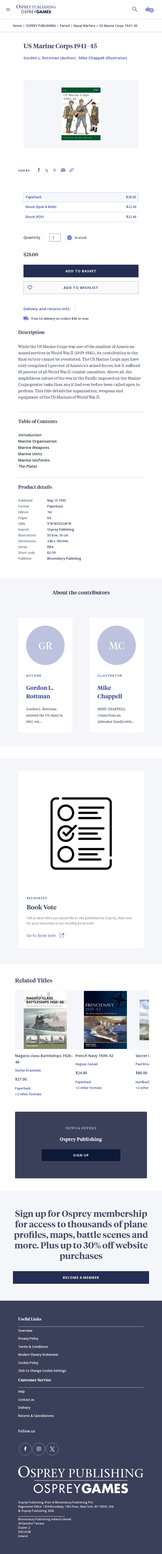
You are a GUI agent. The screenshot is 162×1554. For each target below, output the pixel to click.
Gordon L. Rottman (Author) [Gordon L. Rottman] (49, 57)
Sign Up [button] (81, 1155)
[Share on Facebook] (38, 170)
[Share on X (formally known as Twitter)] (47, 170)
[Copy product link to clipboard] (71, 170)
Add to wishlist (81, 287)
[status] (55, 237)
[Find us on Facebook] (25, 1449)
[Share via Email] (63, 170)
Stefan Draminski (28, 1070)
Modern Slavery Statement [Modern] (38, 1354)
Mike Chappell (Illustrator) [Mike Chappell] (103, 57)
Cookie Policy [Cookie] (28, 1363)
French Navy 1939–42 (94, 1055)
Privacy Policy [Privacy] (28, 1338)
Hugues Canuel (86, 1064)
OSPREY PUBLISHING (41, 25)
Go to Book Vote (41, 935)
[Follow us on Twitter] (52, 1449)
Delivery (24, 1407)
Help (21, 1391)
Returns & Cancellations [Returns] (36, 1415)
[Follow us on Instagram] (38, 1449)
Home (17, 25)
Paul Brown (144, 1064)
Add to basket (80, 271)
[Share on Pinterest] (54, 170)
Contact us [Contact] (26, 1399)
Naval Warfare (84, 25)
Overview (25, 1330)
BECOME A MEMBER (81, 1277)
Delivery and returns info (46, 308)
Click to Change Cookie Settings (42, 1370)
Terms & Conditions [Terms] (33, 1346)
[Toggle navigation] (8, 9)
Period (65, 25)
